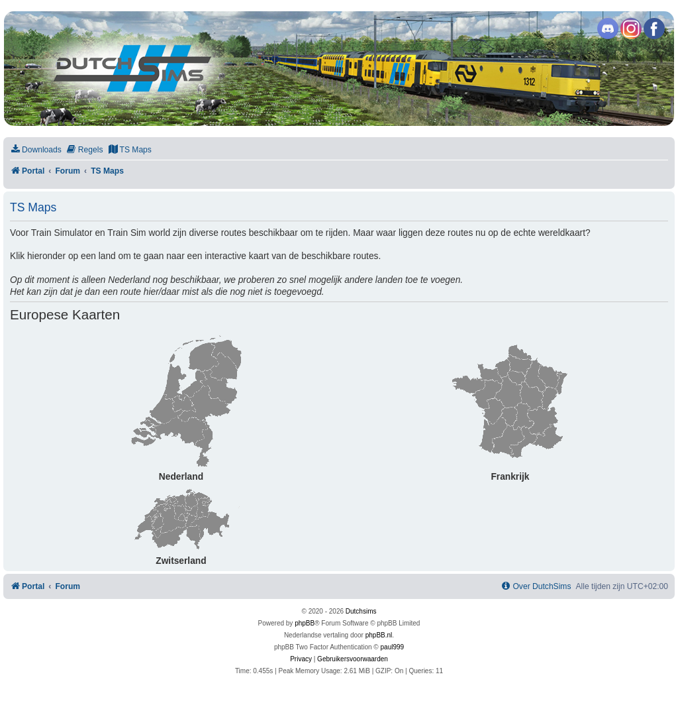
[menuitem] (36, 150)
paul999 (393, 647)
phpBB (305, 623)
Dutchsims (361, 611)
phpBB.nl (379, 635)
